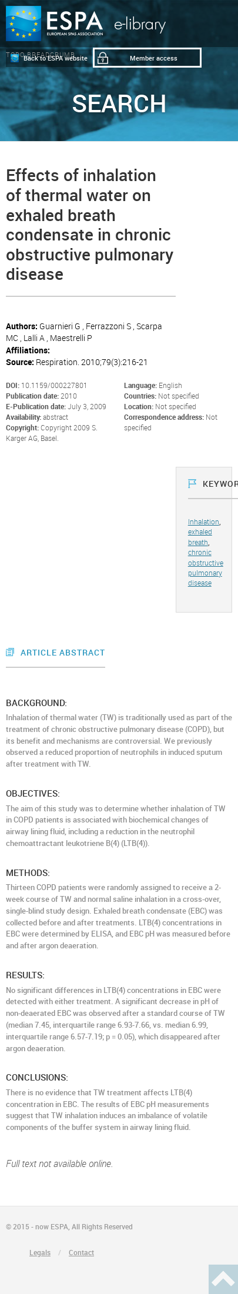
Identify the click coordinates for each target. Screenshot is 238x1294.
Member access (153, 58)
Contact (81, 1252)
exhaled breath (200, 536)
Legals (40, 1252)
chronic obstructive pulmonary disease (205, 567)
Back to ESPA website (56, 58)
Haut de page (223, 1279)
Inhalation (203, 521)
